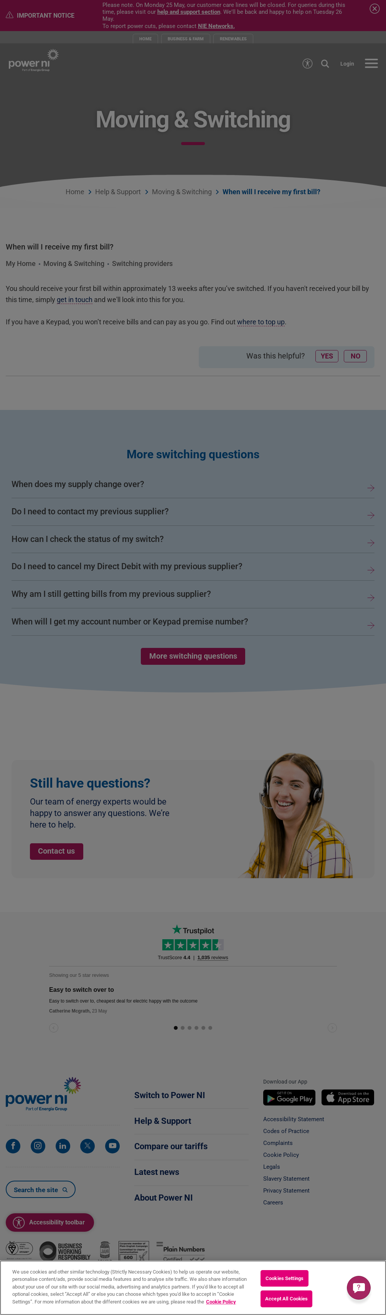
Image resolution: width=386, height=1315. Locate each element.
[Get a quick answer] (359, 1288)
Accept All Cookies (286, 1299)
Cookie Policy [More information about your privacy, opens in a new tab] (221, 1302)
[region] (193, 1287)
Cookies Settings (285, 1278)
